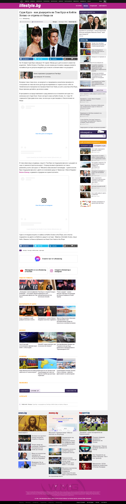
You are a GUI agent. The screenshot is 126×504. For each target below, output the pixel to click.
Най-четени (100, 90)
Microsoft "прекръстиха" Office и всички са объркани (60, 433)
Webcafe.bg (76, 1)
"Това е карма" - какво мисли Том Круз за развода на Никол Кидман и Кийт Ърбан (66, 294)
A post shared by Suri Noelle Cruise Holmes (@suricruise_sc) (44, 157)
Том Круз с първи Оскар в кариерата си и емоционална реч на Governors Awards (46, 294)
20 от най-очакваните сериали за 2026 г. (98, 149)
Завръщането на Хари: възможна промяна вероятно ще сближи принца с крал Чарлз (92, 128)
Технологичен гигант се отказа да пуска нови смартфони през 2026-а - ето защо (69, 461)
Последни (86, 90)
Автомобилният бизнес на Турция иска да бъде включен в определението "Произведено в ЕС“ (66, 346)
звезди (25, 250)
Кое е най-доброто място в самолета (99, 193)
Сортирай (34, 390)
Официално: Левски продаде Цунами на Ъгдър (99, 447)
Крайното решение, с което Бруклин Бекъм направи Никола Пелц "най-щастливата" (92, 32)
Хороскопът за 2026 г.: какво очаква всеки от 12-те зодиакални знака (99, 157)
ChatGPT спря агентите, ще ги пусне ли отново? (47, 345)
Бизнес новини (32, 1)
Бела (21, 172)
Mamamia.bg (83, 1)
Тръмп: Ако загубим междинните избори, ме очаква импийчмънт (99, 44)
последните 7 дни (86, 145)
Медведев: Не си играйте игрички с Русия (39, 463)
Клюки (39, 1)
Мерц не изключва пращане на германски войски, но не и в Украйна (39, 456)
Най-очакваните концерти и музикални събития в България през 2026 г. (98, 180)
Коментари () (72, 21)
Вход (100, 1)
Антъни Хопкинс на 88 (98, 186)
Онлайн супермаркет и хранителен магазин (98, 202)
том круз (29, 250)
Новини (27, 1)
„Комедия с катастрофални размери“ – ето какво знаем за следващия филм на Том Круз (28, 294)
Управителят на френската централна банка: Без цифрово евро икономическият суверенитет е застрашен (62, 441)
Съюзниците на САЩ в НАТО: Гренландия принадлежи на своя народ (98, 83)
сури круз (41, 250)
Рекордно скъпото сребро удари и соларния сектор (69, 450)
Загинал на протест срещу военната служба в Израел (39, 437)
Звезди (55, 21)
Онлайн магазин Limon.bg (61, 1)
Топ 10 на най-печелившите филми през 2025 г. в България (28, 345)
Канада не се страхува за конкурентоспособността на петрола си (93, 59)
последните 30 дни (99, 145)
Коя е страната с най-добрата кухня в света (27, 319)
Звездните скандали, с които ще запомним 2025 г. (98, 172)
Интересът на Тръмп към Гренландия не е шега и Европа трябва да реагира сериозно (46, 373)
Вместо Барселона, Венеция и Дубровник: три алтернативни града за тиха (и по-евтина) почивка (66, 320)
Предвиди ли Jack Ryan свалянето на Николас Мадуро (91, 113)
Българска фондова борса (54, 1)
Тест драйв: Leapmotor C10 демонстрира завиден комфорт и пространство (99, 165)
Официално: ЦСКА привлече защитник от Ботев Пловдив (99, 465)
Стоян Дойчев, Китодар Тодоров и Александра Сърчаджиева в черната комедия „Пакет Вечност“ (90, 121)
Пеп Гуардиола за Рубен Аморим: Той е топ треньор (100, 456)
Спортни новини (46, 1)
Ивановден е (23, 432)
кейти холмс (35, 250)
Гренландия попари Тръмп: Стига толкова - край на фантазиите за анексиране (66, 372)
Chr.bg (89, 1)
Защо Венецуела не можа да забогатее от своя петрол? (28, 371)
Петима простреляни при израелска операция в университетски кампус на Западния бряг (99, 76)
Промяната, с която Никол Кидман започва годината (47, 319)
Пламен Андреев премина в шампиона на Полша (98, 439)
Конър (26, 172)
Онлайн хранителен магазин (68, 1)
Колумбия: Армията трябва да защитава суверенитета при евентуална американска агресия (99, 68)
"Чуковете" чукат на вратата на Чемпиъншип (90, 433)
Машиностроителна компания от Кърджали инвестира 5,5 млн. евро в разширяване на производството (63, 472)
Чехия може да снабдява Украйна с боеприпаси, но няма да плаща (39, 447)
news (85, 40)
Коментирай (70, 390)
